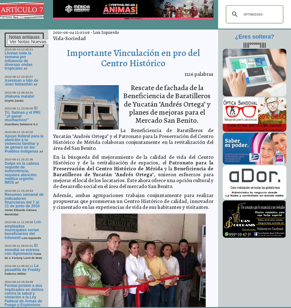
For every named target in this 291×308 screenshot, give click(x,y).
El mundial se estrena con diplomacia (22, 249)
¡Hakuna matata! (19, 96)
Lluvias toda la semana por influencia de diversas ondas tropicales (19, 61)
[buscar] (254, 14)
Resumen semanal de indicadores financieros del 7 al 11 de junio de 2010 (24, 200)
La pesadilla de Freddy (22, 268)
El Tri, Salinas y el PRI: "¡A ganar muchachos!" (23, 114)
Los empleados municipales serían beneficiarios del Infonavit (23, 230)
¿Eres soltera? (254, 37)
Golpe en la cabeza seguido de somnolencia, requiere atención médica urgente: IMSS (22, 173)
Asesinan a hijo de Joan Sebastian (21, 82)
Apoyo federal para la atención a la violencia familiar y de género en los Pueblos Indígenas (24, 144)
